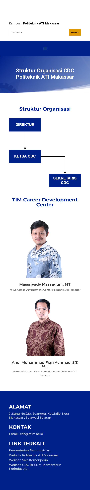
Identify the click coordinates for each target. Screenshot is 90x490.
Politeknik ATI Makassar (41, 23)
